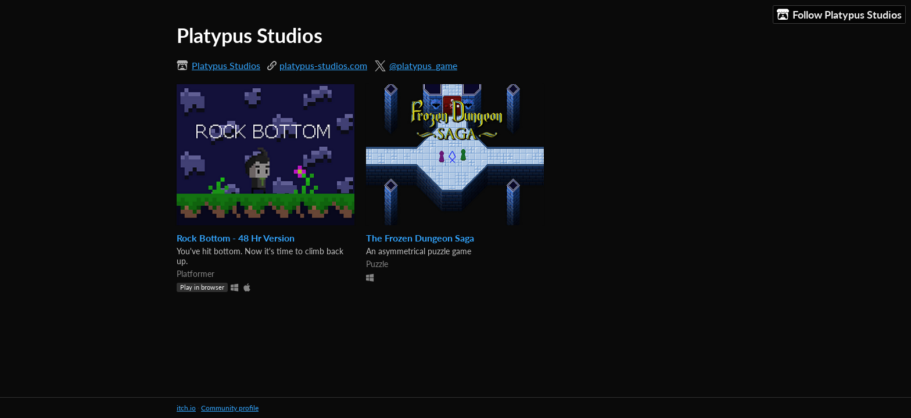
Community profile (230, 407)
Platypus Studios (226, 65)
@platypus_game (423, 65)
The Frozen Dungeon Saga (420, 237)
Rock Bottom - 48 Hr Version (236, 237)
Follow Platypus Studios (839, 14)
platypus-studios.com (323, 65)
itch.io (186, 407)
